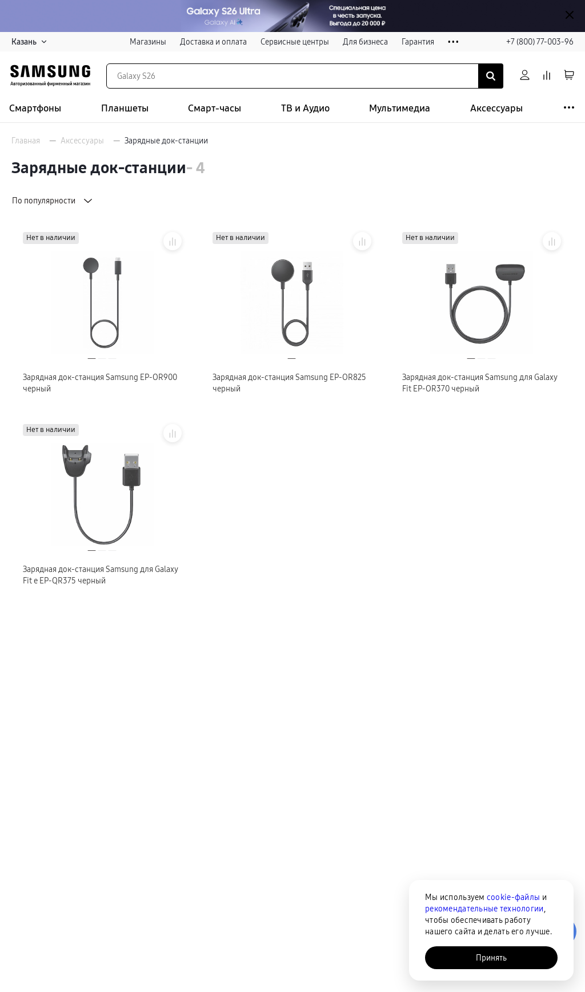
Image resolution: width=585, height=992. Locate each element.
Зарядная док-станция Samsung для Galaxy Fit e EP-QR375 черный (100, 575)
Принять (491, 958)
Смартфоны (35, 108)
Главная (25, 140)
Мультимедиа (399, 108)
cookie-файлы (513, 897)
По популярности (53, 200)
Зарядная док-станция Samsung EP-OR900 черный (100, 383)
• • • (453, 42)
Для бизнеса (365, 42)
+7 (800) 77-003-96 (540, 42)
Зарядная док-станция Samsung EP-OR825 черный (289, 383)
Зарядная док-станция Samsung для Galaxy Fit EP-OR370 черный (480, 383)
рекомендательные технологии (484, 908)
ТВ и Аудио (305, 108)
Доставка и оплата (213, 42)
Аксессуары (496, 108)
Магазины (148, 42)
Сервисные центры (295, 42)
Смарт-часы (214, 108)
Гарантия (418, 42)
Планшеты (125, 108)
